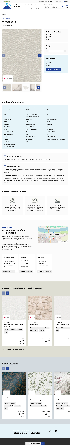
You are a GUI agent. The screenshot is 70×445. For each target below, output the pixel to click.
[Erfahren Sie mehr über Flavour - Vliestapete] (40, 383)
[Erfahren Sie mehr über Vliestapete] (14, 383)
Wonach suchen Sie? (48, 4)
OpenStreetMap (63, 241)
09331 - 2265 (27, 262)
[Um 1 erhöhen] (65, 51)
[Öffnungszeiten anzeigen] (6, 1)
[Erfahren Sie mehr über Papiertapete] (40, 308)
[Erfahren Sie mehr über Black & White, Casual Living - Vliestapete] (14, 308)
